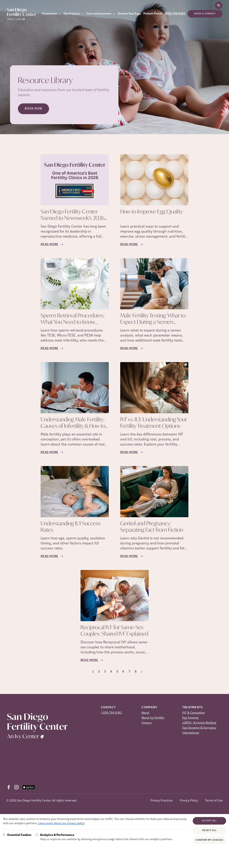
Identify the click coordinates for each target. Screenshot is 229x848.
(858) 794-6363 (175, 13)
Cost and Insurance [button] (98, 13)
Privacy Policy (189, 800)
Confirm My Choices (209, 840)
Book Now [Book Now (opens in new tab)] (33, 108)
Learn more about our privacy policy (61, 823)
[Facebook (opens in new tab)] (8, 787)
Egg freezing (190, 718)
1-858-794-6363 (111, 712)
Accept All (209, 821)
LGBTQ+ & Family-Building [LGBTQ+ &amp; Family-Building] (199, 723)
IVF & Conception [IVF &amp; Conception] (193, 712)
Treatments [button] (49, 13)
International (190, 733)
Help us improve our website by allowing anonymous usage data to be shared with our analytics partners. (106, 837)
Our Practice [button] (72, 13)
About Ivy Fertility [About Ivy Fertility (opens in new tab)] (153, 718)
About (145, 712)
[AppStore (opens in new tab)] (28, 787)
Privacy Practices (161, 800)
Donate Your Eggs (129, 13)
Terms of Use (214, 800)
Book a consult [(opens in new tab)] (205, 14)
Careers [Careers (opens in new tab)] (147, 723)
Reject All (209, 830)
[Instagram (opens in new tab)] (16, 787)
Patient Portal (152, 13)
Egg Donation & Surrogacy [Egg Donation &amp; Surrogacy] (199, 728)
